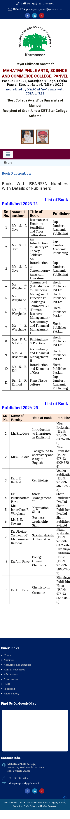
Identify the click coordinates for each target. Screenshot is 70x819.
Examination (11, 679)
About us (9, 660)
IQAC (7, 684)
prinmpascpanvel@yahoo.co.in (44, 9)
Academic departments (17, 664)
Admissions (11, 674)
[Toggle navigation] (8, 154)
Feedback (9, 688)
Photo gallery (11, 693)
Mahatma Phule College (25, 806)
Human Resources (14, 669)
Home (8, 162)
